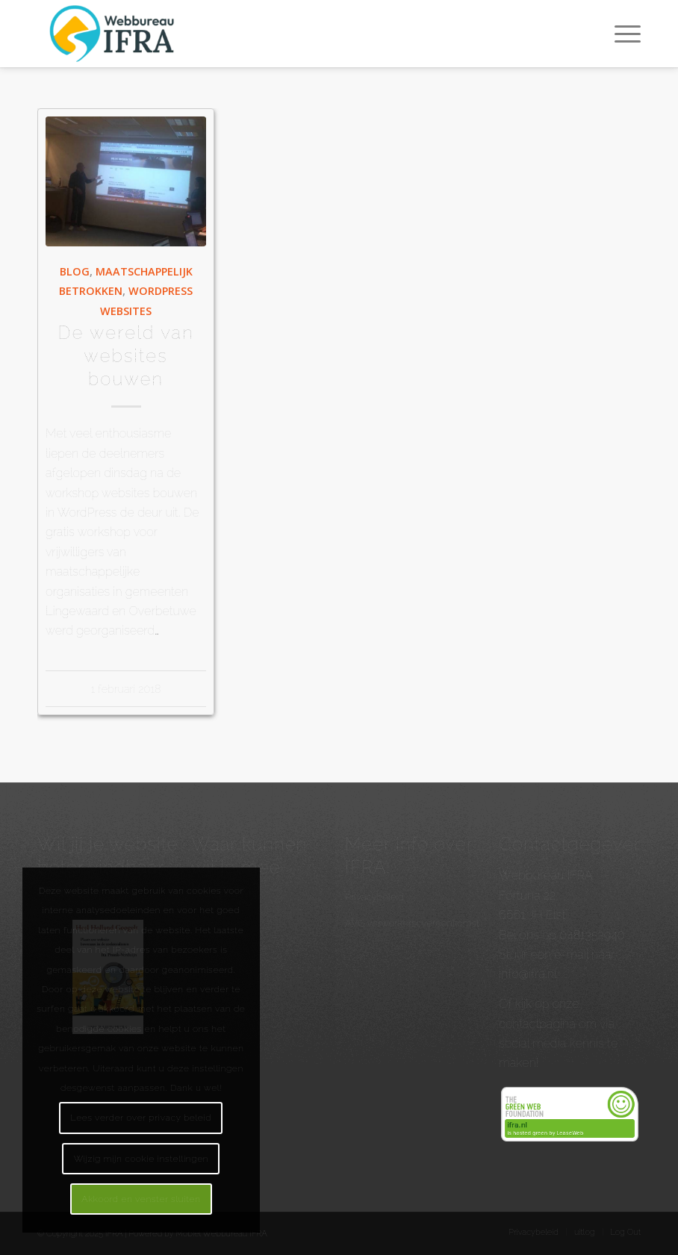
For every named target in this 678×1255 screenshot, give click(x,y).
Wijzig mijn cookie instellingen (141, 1158)
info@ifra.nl (527, 973)
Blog (75, 271)
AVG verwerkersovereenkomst (412, 923)
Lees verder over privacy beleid (140, 1117)
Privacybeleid (374, 897)
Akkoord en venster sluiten (140, 1199)
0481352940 (591, 934)
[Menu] (620, 33)
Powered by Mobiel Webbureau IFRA (197, 1233)
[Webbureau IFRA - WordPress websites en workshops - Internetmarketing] (114, 33)
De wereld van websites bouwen (125, 356)
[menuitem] (620, 33)
